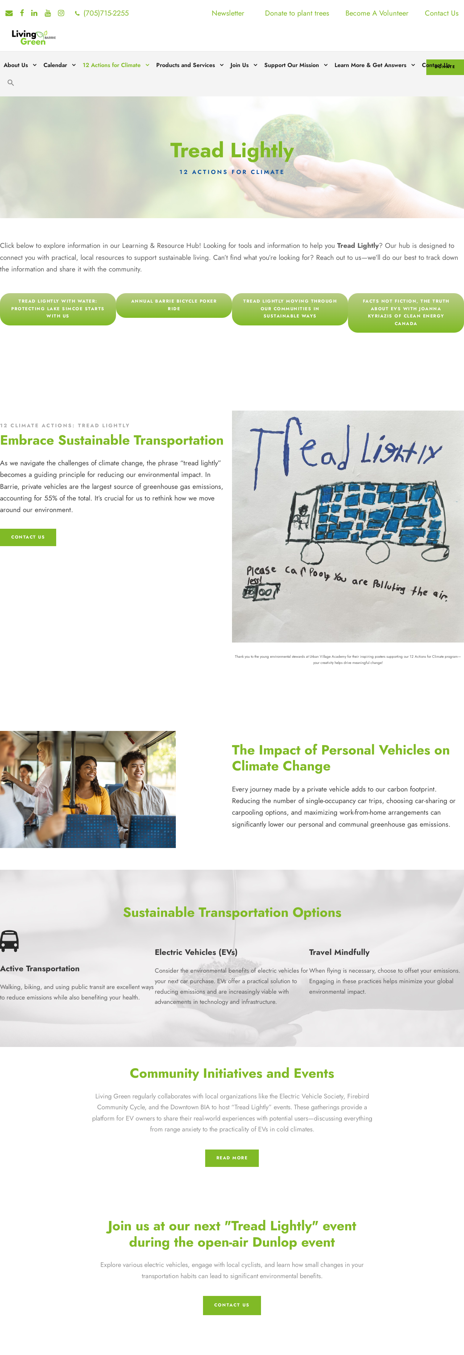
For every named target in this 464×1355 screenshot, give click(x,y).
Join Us (240, 65)
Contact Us (442, 13)
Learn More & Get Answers (370, 65)
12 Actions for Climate (112, 65)
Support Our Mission (291, 65)
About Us (16, 65)
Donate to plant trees (297, 13)
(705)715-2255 (106, 13)
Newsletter (228, 13)
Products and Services (185, 65)
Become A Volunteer (377, 13)
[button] (10, 87)
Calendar (55, 65)
